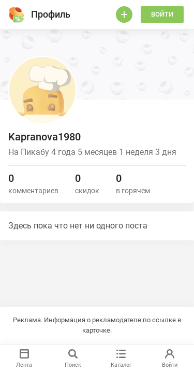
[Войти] (124, 14)
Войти (162, 14)
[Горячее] (16, 14)
